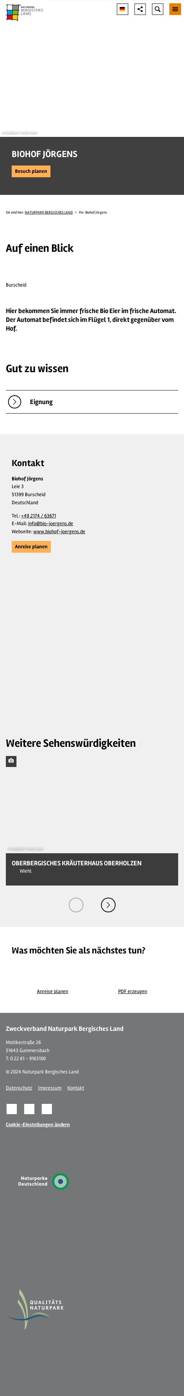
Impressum (49, 1088)
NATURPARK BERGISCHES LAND (49, 212)
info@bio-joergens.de (50, 523)
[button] (31, 171)
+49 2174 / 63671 (38, 516)
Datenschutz (19, 1088)
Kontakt (75, 1088)
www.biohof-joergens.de (59, 531)
